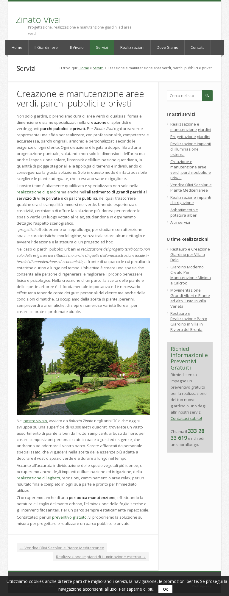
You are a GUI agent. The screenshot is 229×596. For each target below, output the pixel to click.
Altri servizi (180, 222)
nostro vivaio (35, 420)
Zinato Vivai (38, 19)
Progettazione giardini (190, 136)
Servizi (102, 47)
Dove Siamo (167, 47)
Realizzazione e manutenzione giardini (190, 126)
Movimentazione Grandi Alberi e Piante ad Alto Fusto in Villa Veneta (190, 298)
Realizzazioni (132, 47)
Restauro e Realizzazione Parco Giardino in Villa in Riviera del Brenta (188, 321)
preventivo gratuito (69, 517)
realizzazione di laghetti (38, 478)
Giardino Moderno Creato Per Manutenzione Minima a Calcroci (190, 275)
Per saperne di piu (136, 589)
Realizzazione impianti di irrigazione (190, 200)
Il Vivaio (77, 47)
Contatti (198, 47)
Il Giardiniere (46, 47)
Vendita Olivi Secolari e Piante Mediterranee (62, 547)
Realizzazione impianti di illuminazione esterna (101, 556)
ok (165, 589)
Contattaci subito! (186, 418)
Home (17, 47)
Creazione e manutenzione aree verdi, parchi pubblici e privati (190, 169)
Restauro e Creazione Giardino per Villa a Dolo (190, 254)
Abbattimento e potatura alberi (184, 212)
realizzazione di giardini (38, 192)
